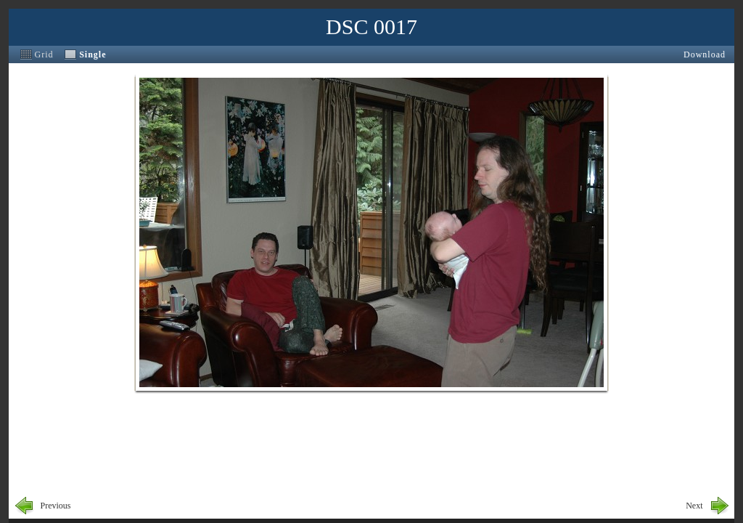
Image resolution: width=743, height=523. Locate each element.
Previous (56, 505)
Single (92, 54)
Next (694, 505)
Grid (44, 54)
